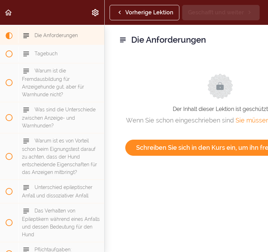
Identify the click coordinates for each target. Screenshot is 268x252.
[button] (8, 12)
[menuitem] (95, 12)
